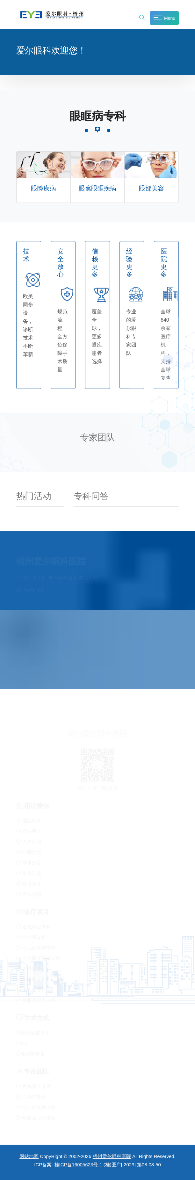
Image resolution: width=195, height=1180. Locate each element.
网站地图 (29, 1156)
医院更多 (164, 263)
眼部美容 (151, 188)
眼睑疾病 (43, 188)
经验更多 (129, 263)
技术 (26, 255)
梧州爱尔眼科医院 (112, 1156)
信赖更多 (95, 263)
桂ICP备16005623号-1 (78, 1164)
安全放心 (60, 263)
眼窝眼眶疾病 (97, 188)
